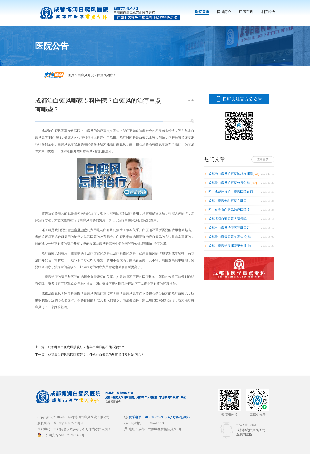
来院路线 (268, 12)
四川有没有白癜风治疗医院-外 (229, 209)
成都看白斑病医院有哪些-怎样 (229, 237)
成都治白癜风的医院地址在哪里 (230, 173)
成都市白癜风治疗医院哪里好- (229, 228)
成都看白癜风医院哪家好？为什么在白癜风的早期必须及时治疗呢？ (96, 354)
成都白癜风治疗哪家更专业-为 (229, 246)
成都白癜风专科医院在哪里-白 (229, 200)
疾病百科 (246, 12)
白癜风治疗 (105, 75)
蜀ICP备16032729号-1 (68, 423)
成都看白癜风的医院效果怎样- (229, 182)
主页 (71, 75)
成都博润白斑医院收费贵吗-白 (229, 218)
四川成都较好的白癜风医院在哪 (230, 191)
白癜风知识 (86, 75)
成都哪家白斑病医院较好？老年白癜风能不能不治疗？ (86, 347)
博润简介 (224, 12)
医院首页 (202, 12)
